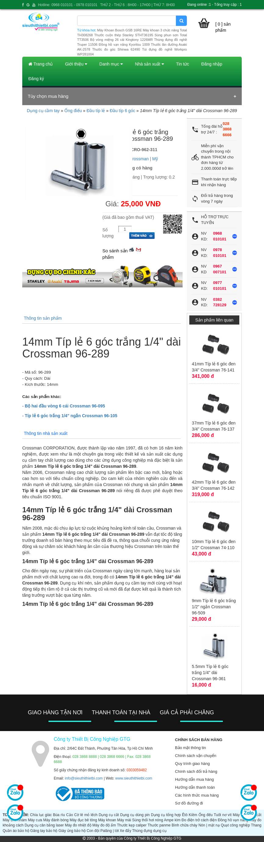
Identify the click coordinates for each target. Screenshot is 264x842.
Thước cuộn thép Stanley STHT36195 (123, 35)
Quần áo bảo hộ (16, 831)
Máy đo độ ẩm (104, 825)
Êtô (184, 815)
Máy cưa (35, 820)
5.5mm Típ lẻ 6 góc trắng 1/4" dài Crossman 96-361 (210, 672)
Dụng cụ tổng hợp (166, 815)
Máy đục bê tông (83, 820)
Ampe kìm (172, 820)
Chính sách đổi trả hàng (196, 771)
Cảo (69, 815)
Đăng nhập (211, 64)
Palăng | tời (109, 831)
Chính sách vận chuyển (195, 755)
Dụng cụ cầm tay (43, 110)
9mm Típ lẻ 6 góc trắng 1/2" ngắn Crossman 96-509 (214, 606)
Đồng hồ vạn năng (233, 820)
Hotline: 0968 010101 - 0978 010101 (68, 5)
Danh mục (111, 64)
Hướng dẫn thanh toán (195, 787)
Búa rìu (59, 815)
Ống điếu (73, 110)
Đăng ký (36, 78)
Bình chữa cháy (184, 825)
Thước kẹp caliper (132, 825)
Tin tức (182, 64)
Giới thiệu (76, 64)
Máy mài (124, 820)
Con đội (93, 831)
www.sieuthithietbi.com (133, 778)
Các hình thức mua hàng (197, 795)
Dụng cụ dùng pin (135, 815)
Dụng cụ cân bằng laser (44, 825)
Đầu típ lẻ (96, 110)
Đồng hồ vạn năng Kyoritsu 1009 (124, 44)
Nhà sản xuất (149, 64)
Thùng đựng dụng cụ (149, 831)
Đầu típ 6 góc (122, 110)
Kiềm (193, 815)
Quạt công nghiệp (235, 825)
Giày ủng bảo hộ (72, 831)
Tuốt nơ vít (222, 815)
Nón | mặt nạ (209, 825)
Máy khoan (107, 820)
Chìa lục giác (41, 815)
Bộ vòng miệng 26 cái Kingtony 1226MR (121, 39)
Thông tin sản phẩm (43, 318)
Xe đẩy (125, 831)
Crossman (139, 158)
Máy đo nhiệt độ (78, 825)
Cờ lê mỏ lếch (85, 815)
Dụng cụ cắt (109, 815)
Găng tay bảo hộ (43, 831)
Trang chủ (40, 64)
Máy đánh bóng (56, 820)
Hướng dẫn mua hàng (194, 779)
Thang (256, 825)
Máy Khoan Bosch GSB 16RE (119, 30)
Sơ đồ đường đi (189, 803)
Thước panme (159, 825)
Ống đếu (205, 815)
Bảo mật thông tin (190, 747)
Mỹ (155, 158)
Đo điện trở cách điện (199, 820)
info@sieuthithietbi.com (84, 778)
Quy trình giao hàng (192, 763)
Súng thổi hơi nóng (147, 820)
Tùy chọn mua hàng (48, 96)
